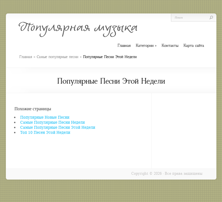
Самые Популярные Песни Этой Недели (57, 127)
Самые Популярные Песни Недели (52, 122)
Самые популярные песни (57, 56)
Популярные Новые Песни (44, 117)
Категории (146, 45)
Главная (25, 56)
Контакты (170, 45)
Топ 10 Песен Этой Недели (45, 132)
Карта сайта (194, 45)
